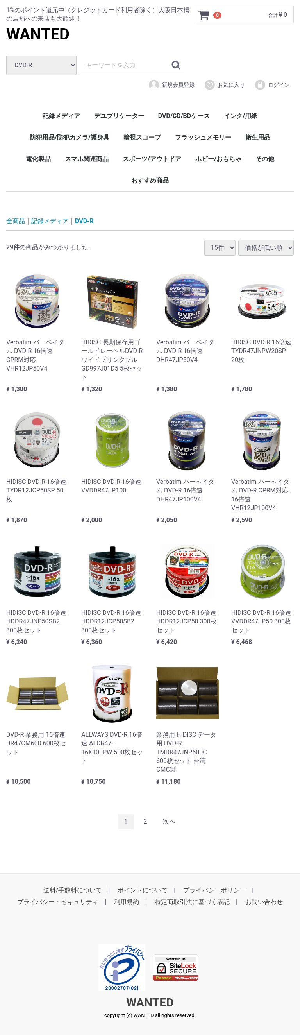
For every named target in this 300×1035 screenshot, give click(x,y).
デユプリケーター (119, 116)
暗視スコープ (142, 137)
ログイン (272, 85)
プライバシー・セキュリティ (57, 902)
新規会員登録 (171, 85)
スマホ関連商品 (87, 159)
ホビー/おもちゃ (218, 159)
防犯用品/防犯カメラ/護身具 (69, 137)
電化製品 (38, 159)
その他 (264, 159)
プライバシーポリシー (214, 890)
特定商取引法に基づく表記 (192, 902)
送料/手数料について (72, 890)
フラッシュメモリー (203, 137)
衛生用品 (257, 137)
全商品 (15, 221)
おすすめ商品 (150, 180)
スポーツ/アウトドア (152, 159)
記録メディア (61, 116)
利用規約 (126, 902)
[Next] (169, 821)
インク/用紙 (240, 116)
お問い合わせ (264, 902)
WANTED (38, 34)
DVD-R (84, 221)
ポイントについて (143, 890)
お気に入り (224, 85)
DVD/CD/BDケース (184, 116)
